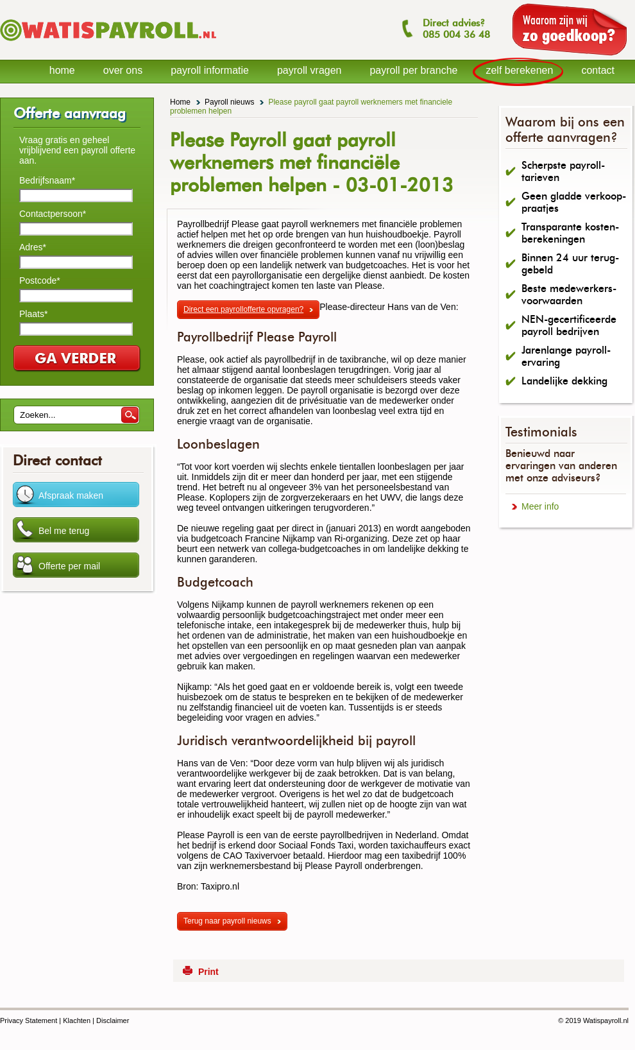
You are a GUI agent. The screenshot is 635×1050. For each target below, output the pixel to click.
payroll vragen (309, 70)
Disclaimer (112, 1020)
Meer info (540, 506)
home (62, 70)
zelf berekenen (519, 70)
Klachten (76, 1020)
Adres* (32, 247)
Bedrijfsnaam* (47, 180)
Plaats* (33, 314)
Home (180, 102)
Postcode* (39, 280)
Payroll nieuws (229, 102)
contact (597, 70)
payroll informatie (210, 70)
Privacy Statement (28, 1020)
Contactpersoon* (52, 214)
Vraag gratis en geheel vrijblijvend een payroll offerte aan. (77, 150)
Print (208, 972)
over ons (122, 70)
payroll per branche (413, 70)
